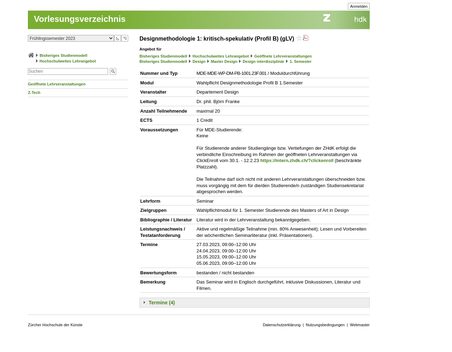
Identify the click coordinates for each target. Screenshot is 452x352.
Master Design (224, 61)
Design (199, 61)
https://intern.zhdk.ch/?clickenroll (296, 160)
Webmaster (360, 325)
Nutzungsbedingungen (325, 325)
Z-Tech (34, 92)
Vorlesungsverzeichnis (80, 19)
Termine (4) (162, 302)
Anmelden (359, 6)
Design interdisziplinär (263, 61)
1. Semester (300, 61)
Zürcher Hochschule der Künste (55, 325)
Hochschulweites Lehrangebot (68, 61)
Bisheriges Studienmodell (63, 55)
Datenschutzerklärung (282, 325)
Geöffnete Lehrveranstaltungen (56, 84)
